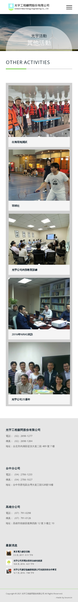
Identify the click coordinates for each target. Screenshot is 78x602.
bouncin (68, 597)
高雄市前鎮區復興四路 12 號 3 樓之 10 (33, 523)
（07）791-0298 (22, 513)
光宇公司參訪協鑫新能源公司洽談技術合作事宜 (34, 569)
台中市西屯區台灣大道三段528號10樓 (33, 484)
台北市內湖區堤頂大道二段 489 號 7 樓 (34, 446)
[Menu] (67, 7)
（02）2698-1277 (22, 436)
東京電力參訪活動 (21, 551)
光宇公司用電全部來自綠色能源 (27, 560)
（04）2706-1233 (22, 474)
